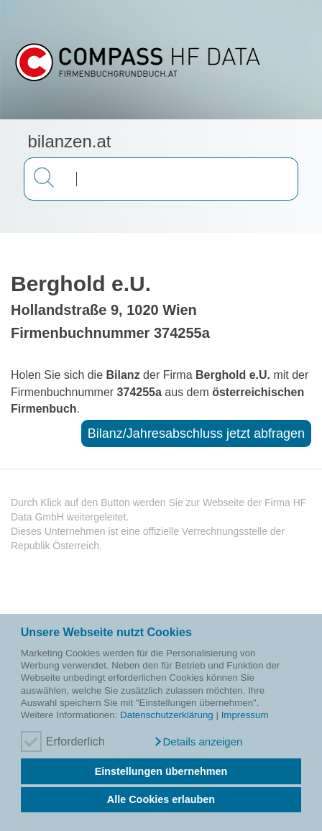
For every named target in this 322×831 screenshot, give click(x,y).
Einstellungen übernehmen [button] (161, 771)
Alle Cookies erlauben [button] (161, 799)
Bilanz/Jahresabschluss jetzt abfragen (196, 433)
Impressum (245, 715)
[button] (197, 742)
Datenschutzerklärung (166, 715)
